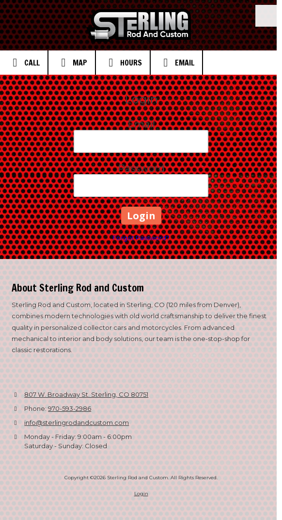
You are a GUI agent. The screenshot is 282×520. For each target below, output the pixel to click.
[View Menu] (266, 16)
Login (141, 493)
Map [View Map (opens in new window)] (71, 62)
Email (176, 62)
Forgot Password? (141, 238)
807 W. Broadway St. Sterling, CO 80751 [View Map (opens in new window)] (86, 394)
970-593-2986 (69, 408)
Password (141, 168)
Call (24, 62)
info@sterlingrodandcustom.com (76, 422)
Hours (123, 62)
